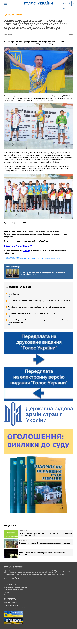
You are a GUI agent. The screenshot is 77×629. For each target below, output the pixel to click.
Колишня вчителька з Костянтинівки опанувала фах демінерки (44, 543)
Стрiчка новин (9, 595)
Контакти (7, 592)
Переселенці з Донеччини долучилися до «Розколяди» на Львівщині (42, 553)
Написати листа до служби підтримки (16, 608)
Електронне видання (11, 605)
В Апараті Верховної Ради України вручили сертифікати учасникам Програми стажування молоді (38, 321)
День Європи (13, 294)
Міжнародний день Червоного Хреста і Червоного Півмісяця (31, 313)
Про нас (6, 582)
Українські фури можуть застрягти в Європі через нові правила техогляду (37, 307)
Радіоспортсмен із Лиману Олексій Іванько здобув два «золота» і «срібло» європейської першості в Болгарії (35, 24)
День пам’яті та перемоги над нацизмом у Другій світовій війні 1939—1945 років (39, 301)
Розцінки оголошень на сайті (13, 590)
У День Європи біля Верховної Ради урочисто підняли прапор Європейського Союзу (43, 273)
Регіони (6, 257)
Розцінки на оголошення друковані (15, 587)
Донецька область (13, 14)
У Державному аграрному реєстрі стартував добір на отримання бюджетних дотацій (45, 534)
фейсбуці (26, 250)
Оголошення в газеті (10, 584)
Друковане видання (10, 603)
